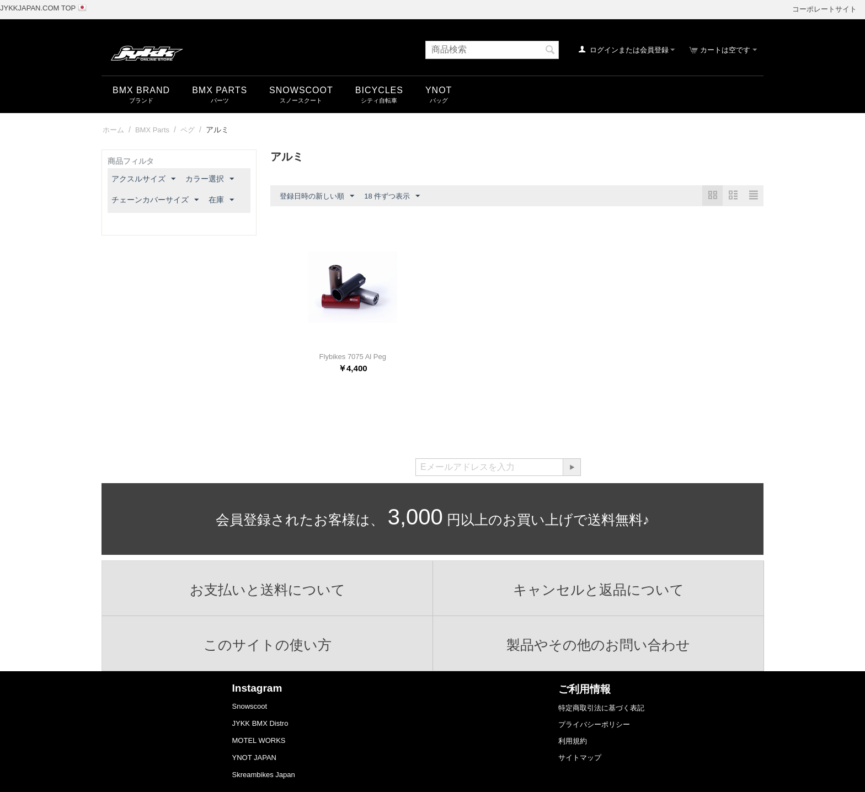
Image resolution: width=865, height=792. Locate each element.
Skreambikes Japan (263, 774)
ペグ (187, 130)
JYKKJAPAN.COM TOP (38, 8)
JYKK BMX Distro (260, 723)
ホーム (113, 130)
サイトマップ (579, 757)
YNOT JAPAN (254, 757)
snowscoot (301, 90)
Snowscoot (250, 706)
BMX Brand (141, 90)
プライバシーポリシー (594, 724)
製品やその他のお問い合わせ (598, 644)
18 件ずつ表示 (392, 196)
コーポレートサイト (824, 9)
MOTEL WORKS (259, 740)
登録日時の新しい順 (317, 196)
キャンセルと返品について (598, 589)
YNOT (438, 90)
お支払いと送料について (267, 589)
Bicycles (379, 90)
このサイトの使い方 (268, 644)
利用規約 (572, 741)
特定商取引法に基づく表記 (601, 708)
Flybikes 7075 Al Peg (352, 356)
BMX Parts (219, 90)
